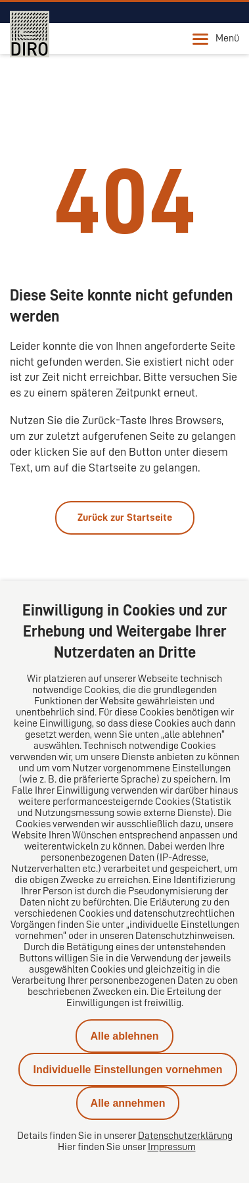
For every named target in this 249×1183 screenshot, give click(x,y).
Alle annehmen (128, 1103)
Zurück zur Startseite (125, 517)
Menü (215, 39)
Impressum (172, 1147)
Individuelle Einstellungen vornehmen (127, 1069)
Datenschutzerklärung (185, 1135)
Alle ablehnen (124, 1036)
